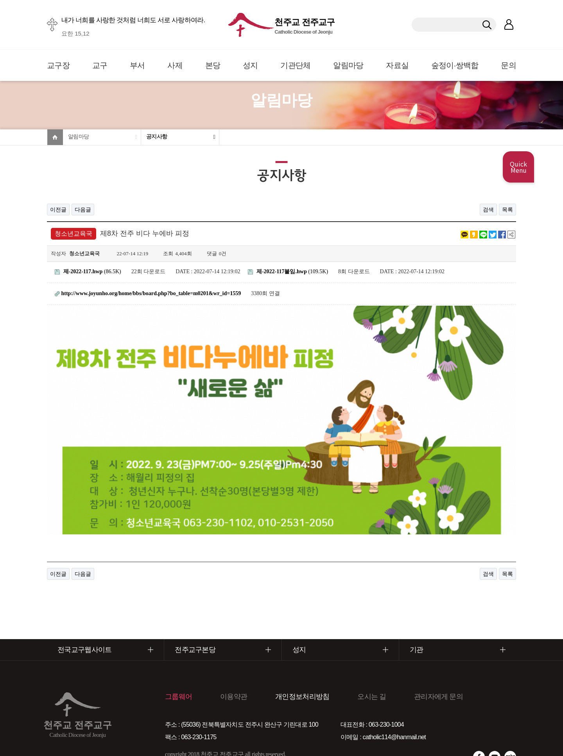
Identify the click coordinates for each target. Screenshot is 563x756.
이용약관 (233, 659)
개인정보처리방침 (302, 659)
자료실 (397, 65)
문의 (508, 65)
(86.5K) (88, 271)
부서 (137, 65)
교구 (100, 65)
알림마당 (348, 65)
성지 (250, 65)
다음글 (83, 209)
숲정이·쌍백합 (455, 65)
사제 (175, 65)
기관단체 (295, 65)
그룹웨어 (178, 659)
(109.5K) (288, 271)
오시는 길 (371, 659)
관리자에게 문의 (438, 659)
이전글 (58, 209)
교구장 (58, 65)
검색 (488, 209)
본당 (213, 65)
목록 (507, 209)
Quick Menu (518, 167)
